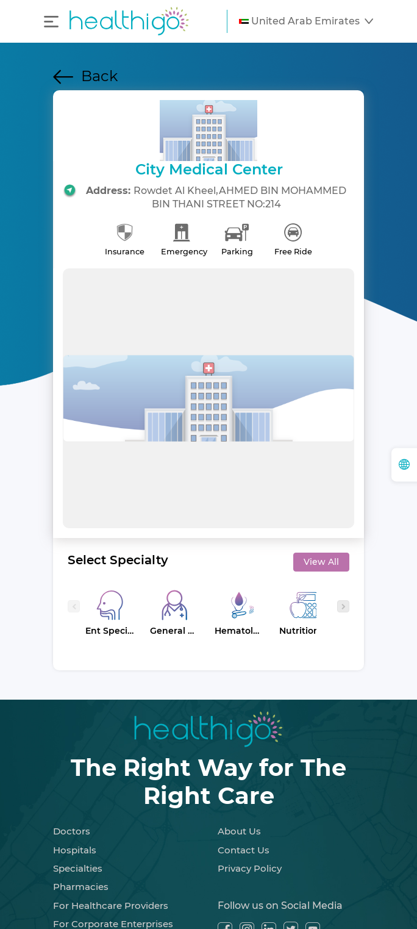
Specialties (77, 868)
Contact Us (243, 850)
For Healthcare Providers (110, 905)
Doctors (71, 831)
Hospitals (74, 850)
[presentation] (74, 606)
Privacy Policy (250, 868)
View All (321, 561)
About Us (239, 831)
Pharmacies (81, 886)
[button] (306, 21)
